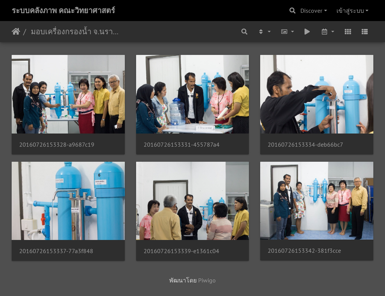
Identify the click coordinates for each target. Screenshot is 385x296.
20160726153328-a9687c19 (56, 144)
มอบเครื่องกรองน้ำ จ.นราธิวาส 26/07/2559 (75, 31)
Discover (311, 10)
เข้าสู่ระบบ (350, 10)
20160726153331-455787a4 (182, 144)
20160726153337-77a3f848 (56, 251)
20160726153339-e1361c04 (181, 251)
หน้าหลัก (16, 31)
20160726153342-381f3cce (304, 250)
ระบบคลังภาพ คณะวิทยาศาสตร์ (63, 10)
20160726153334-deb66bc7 (305, 144)
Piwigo (207, 280)
